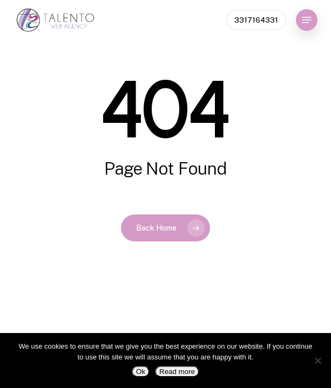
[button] (307, 20)
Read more (177, 372)
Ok (140, 372)
